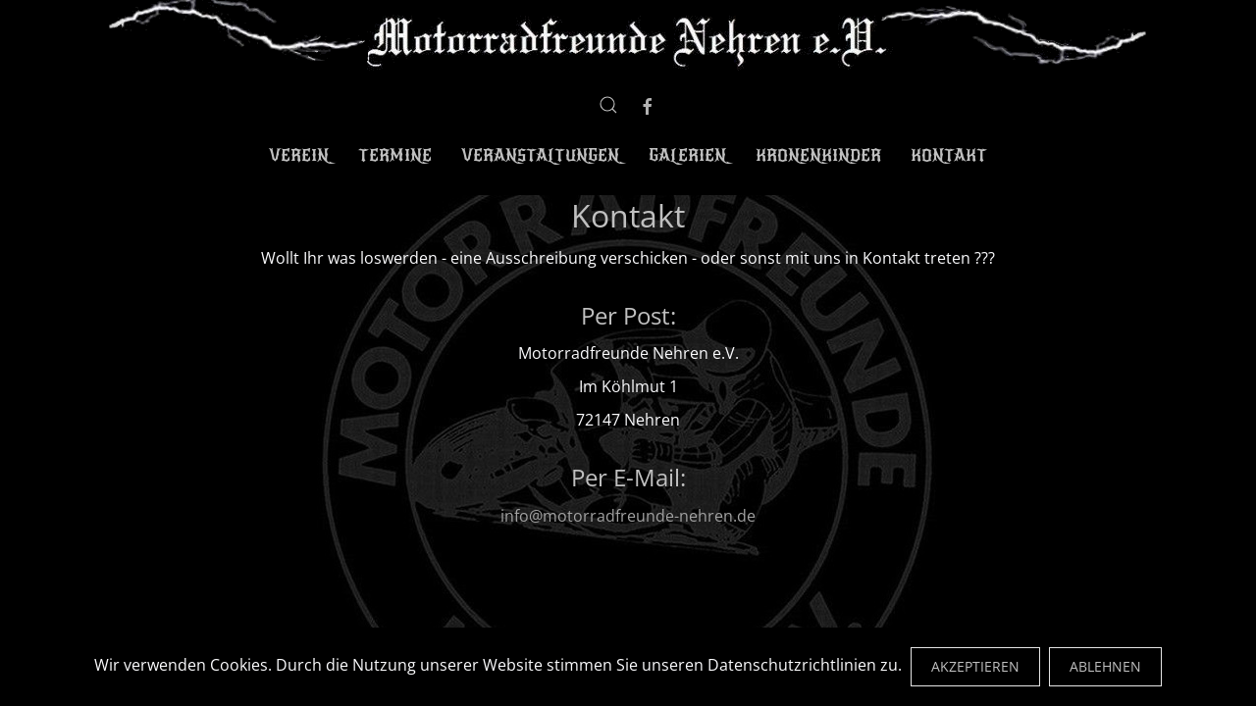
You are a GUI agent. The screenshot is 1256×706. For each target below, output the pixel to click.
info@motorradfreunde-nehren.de (628, 516)
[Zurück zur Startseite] (628, 37)
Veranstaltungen (540, 156)
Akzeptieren (975, 666)
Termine (395, 156)
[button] (608, 105)
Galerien (687, 156)
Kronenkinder (818, 156)
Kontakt (949, 156)
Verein (299, 156)
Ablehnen (1105, 666)
